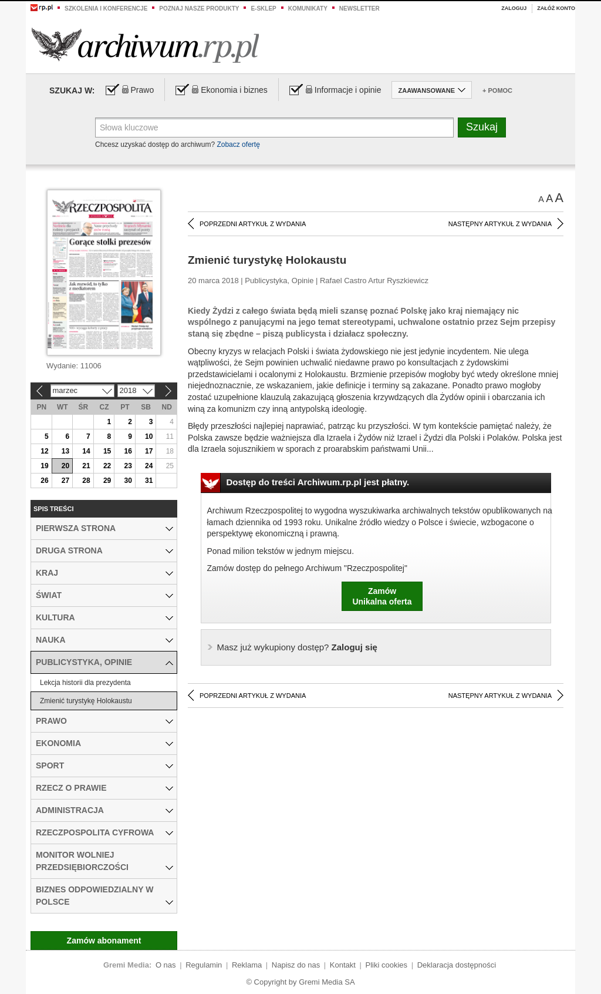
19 (44, 466)
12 (44, 451)
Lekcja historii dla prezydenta (85, 683)
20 (65, 466)
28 (86, 480)
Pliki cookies (387, 965)
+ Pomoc (497, 90)
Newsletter (359, 8)
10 (149, 436)
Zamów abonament (104, 940)
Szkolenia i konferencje (106, 8)
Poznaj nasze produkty (199, 8)
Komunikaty (307, 8)
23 (127, 466)
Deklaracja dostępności (456, 965)
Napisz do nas (296, 965)
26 (44, 480)
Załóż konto (556, 8)
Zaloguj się (297, 647)
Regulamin (203, 965)
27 (65, 480)
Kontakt (343, 965)
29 (107, 480)
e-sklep (263, 8)
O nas (166, 965)
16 (127, 451)
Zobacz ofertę (238, 144)
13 (65, 451)
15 (107, 451)
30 (127, 480)
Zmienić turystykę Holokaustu (86, 701)
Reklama (247, 965)
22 (107, 466)
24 (149, 466)
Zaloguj (513, 8)
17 (149, 451)
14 (86, 451)
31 (149, 480)
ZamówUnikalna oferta (381, 596)
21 (86, 466)
